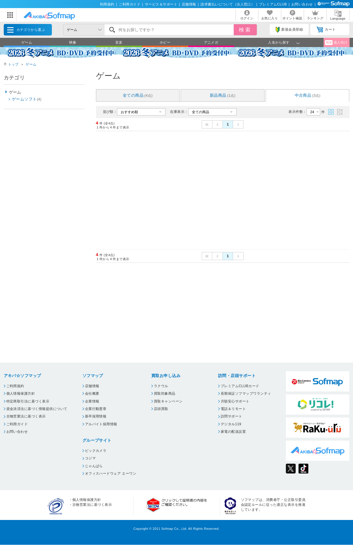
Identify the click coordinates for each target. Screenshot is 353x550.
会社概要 (92, 393)
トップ (13, 64)
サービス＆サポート (161, 4)
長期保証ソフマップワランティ (246, 393)
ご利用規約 (15, 386)
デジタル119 (231, 424)
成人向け (336, 42)
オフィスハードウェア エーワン (111, 473)
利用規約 (107, 4)
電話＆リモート (233, 409)
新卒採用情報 (96, 416)
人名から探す (279, 42)
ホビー (165, 42)
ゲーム (26, 42)
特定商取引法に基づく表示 (28, 401)
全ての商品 (138, 95)
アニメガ (211, 42)
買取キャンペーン (168, 401)
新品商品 (223, 95)
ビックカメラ (96, 451)
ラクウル (161, 386)
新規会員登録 (289, 30)
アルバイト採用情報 (101, 424)
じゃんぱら (94, 466)
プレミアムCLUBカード (240, 386)
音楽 (118, 42)
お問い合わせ (302, 4)
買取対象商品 (164, 393)
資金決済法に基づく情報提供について (36, 409)
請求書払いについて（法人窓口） (227, 4)
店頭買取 (161, 409)
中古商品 (308, 95)
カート (326, 30)
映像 (72, 42)
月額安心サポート (235, 401)
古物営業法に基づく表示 (26, 416)
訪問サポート (231, 416)
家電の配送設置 (233, 432)
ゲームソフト (26, 99)
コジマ (90, 458)
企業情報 (92, 401)
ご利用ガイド (129, 4)
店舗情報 (189, 4)
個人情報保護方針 (20, 393)
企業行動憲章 (96, 409)
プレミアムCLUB (273, 4)
